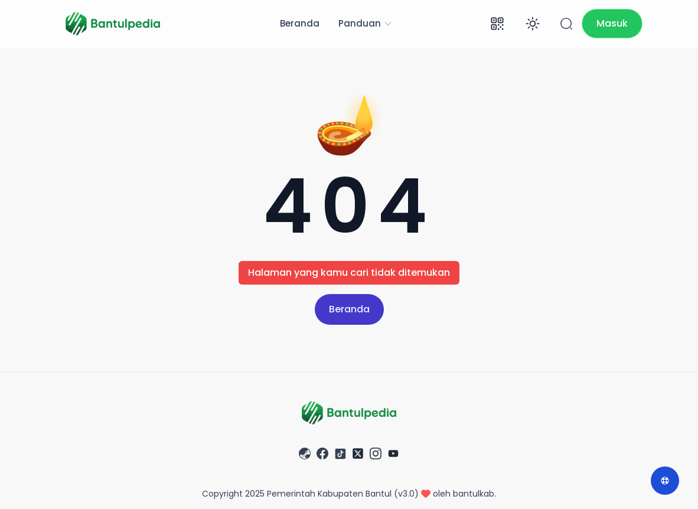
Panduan (365, 23)
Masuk (612, 23)
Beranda (299, 23)
